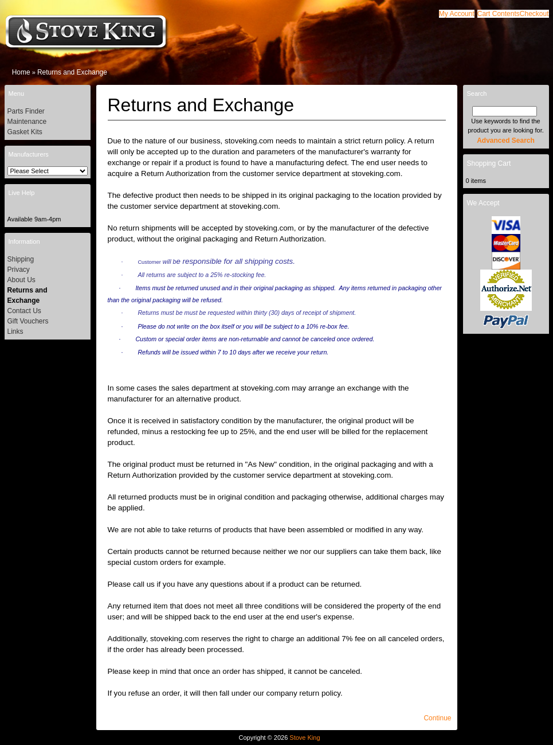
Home (21, 72)
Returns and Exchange (72, 72)
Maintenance (27, 122)
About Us (21, 280)
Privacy (18, 270)
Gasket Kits (24, 132)
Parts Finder (26, 111)
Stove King (304, 737)
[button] (498, 14)
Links (15, 331)
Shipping (20, 259)
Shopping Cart (489, 163)
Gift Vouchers (28, 321)
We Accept (483, 203)
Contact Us (24, 311)
